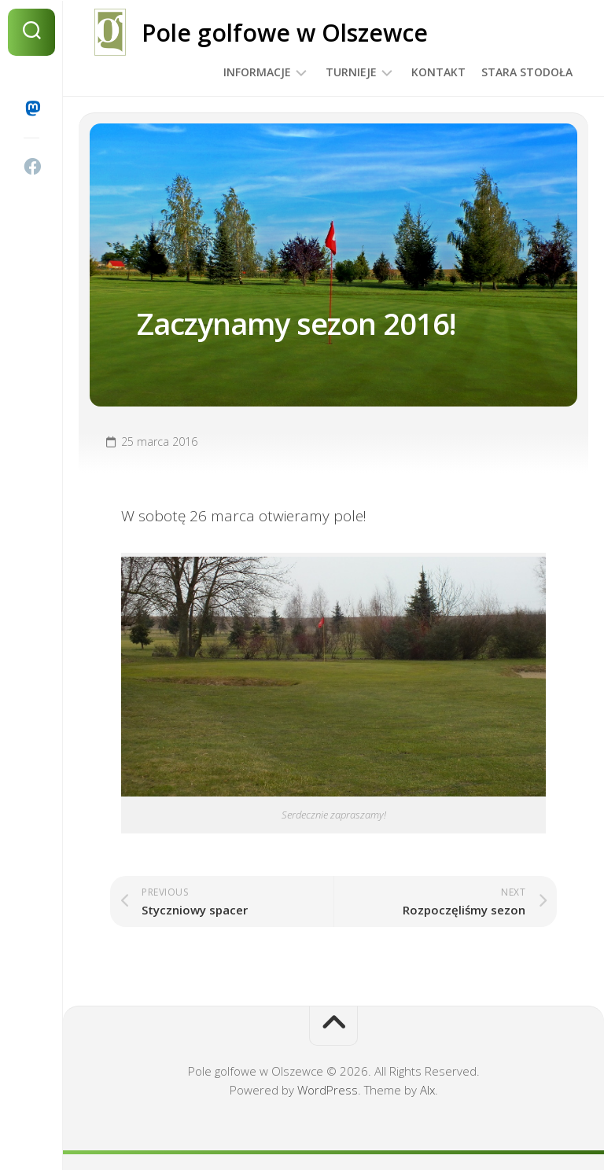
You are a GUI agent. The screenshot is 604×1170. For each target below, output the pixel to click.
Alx (427, 1090)
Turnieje (351, 71)
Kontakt (438, 71)
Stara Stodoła (527, 71)
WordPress (327, 1090)
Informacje (257, 71)
